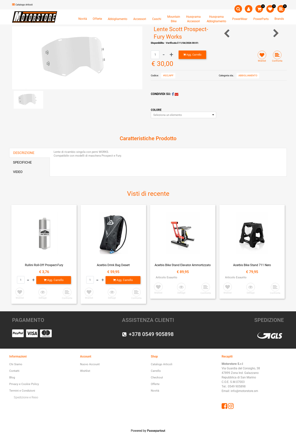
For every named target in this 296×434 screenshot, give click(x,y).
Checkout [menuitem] (157, 377)
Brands (279, 19)
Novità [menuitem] (155, 390)
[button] (77, 57)
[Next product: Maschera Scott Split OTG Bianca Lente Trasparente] (275, 33)
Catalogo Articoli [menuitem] (161, 364)
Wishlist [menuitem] (85, 371)
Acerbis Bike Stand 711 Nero (252, 265)
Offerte (97, 19)
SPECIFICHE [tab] (22, 162)
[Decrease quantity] (163, 55)
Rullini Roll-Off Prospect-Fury (44, 265)
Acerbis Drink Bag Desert (113, 265)
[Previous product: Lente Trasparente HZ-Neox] (227, 33)
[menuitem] (25, 397)
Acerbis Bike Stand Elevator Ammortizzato (183, 265)
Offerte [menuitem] (155, 384)
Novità (82, 19)
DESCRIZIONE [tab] (23, 153)
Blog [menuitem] (12, 377)
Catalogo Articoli (22, 4)
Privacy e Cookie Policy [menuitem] (24, 384)
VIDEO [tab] (17, 172)
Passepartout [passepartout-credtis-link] (156, 430)
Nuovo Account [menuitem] (90, 364)
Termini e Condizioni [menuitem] (22, 390)
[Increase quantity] (171, 55)
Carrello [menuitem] (156, 371)
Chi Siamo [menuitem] (15, 364)
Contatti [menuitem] (14, 371)
